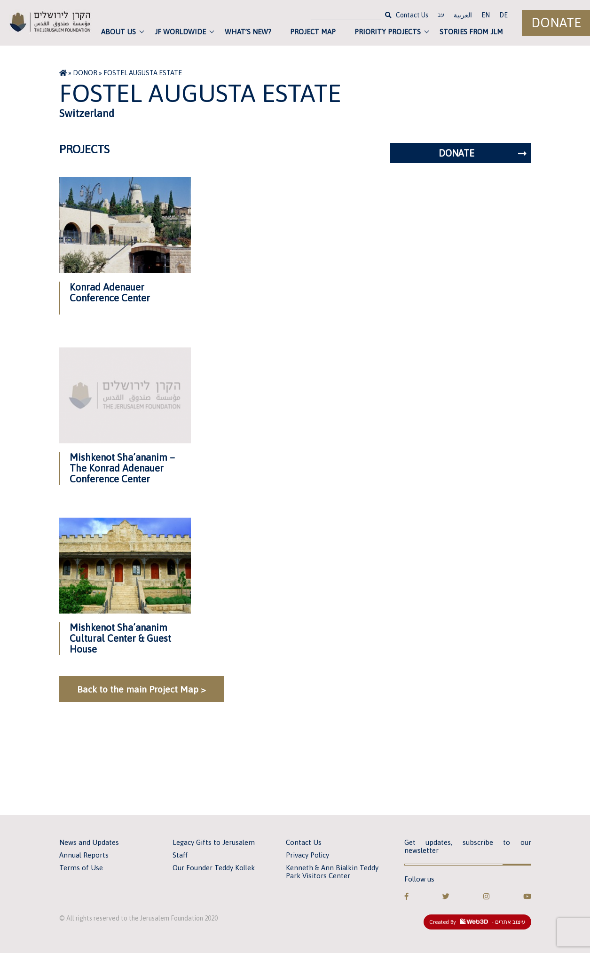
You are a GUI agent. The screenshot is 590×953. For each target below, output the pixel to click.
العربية (463, 15)
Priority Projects (387, 32)
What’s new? (248, 32)
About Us (118, 32)
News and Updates (89, 842)
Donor (85, 73)
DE (503, 15)
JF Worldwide (180, 32)
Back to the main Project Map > (141, 689)
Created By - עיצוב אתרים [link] (477, 922)
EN (485, 15)
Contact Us (412, 15)
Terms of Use (81, 868)
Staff (180, 855)
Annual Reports (84, 855)
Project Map (313, 32)
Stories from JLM (471, 32)
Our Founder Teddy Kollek (214, 868)
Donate (556, 23)
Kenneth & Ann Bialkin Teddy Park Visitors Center (332, 872)
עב (441, 16)
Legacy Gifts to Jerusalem (214, 842)
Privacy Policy (307, 855)
